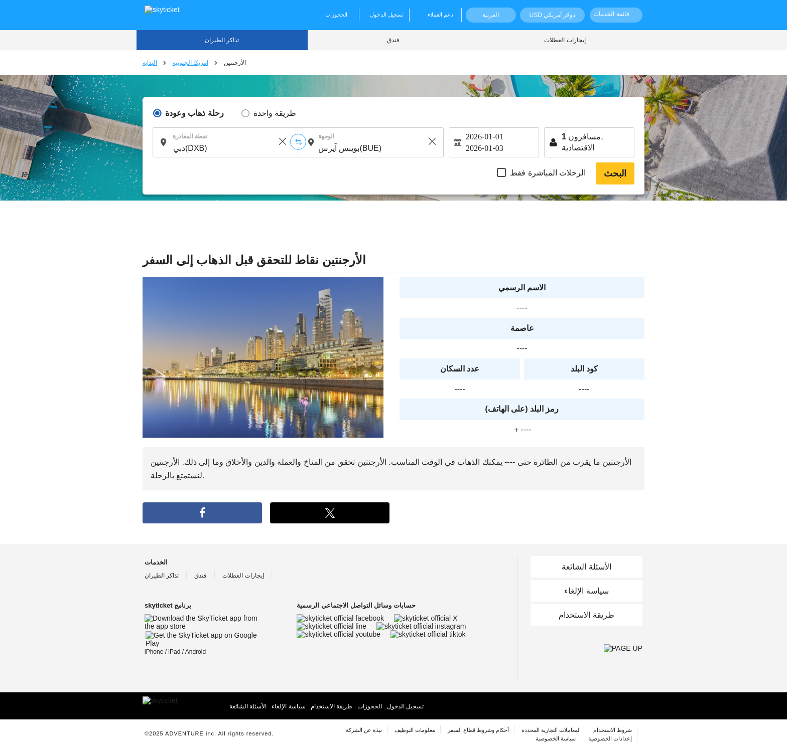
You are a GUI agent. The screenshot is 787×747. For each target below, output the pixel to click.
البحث (615, 173)
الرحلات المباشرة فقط (548, 172)
